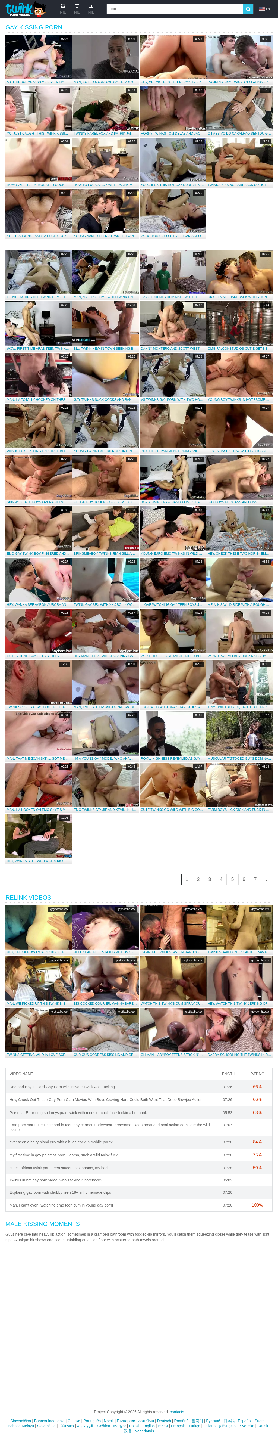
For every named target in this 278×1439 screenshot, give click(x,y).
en (264, 9)
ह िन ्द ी (228, 1426)
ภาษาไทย (146, 1421)
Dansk (262, 1426)
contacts (177, 1412)
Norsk (109, 1421)
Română (181, 1421)
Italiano (209, 1426)
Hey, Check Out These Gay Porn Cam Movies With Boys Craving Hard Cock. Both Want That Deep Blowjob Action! (107, 1099)
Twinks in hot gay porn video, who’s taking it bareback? (56, 1180)
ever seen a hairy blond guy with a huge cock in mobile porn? (61, 1142)
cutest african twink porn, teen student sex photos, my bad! (59, 1168)
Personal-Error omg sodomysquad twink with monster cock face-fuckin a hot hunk (78, 1113)
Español (245, 1421)
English (148, 1426)
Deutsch (164, 1421)
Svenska (247, 1426)
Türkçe (194, 1426)
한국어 (197, 1421)
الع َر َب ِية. (85, 1426)
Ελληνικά (66, 1426)
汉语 (127, 1431)
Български (126, 1421)
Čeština (103, 1426)
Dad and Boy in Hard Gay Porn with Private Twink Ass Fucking (62, 1087)
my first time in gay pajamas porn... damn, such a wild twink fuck (64, 1155)
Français (178, 1426)
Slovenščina (21, 1421)
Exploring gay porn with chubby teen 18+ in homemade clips (60, 1192)
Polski (134, 1426)
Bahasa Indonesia (49, 1421)
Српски (74, 1421)
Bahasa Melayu (21, 1426)
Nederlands (144, 1431)
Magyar (119, 1426)
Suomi (260, 1421)
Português (92, 1421)
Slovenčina (46, 1426)
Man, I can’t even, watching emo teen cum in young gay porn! (61, 1205)
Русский (213, 1421)
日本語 (229, 1421)
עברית (163, 1426)
